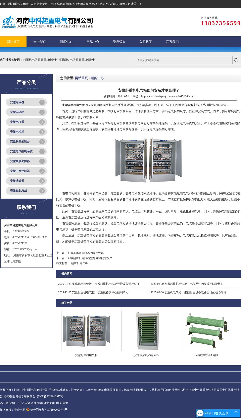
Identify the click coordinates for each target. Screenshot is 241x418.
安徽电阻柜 (17, 112)
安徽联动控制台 (20, 141)
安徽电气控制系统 (21, 151)
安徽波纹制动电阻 (207, 355)
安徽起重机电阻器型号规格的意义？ (89, 258)
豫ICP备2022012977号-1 (51, 396)
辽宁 (21, 403)
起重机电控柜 (49, 59)
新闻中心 (97, 78)
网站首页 (81, 78)
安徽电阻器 (17, 102)
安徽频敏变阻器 (20, 161)
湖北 (46, 403)
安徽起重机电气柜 (86, 355)
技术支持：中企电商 (12, 409)
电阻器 (55, 3)
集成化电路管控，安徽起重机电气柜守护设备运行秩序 (99, 283)
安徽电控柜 (17, 131)
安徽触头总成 (18, 190)
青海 (65, 403)
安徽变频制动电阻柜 (146, 355)
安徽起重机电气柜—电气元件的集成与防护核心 (187, 283)
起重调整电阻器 (68, 59)
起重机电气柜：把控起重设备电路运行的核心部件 (188, 292)
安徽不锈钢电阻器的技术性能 (85, 252)
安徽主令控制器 (20, 171)
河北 (34, 403)
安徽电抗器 (17, 121)
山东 (59, 403)
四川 (53, 403)
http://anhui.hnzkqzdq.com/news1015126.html (167, 96)
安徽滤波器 (17, 180)
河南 (40, 403)
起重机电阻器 (32, 59)
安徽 (27, 403)
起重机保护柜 (87, 59)
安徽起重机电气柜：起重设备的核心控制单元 (93, 292)
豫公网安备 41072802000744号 (47, 409)
